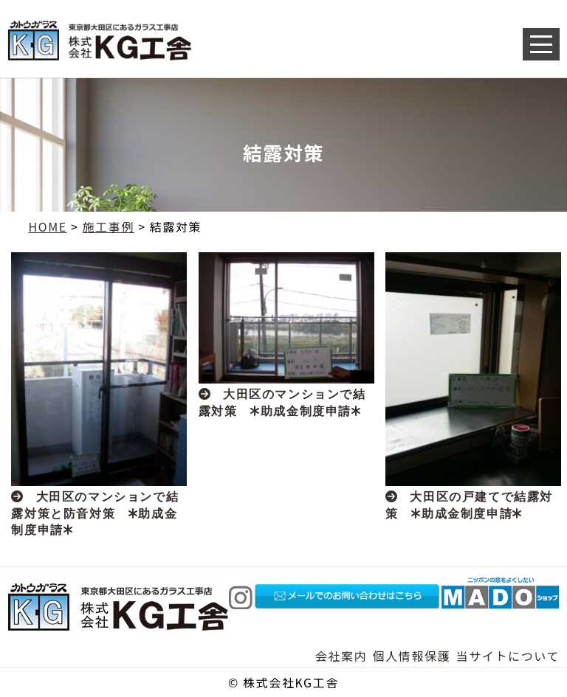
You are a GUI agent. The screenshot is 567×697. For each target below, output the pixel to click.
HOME (47, 226)
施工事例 (108, 226)
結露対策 (176, 226)
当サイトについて (508, 656)
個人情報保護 (412, 656)
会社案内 (341, 656)
